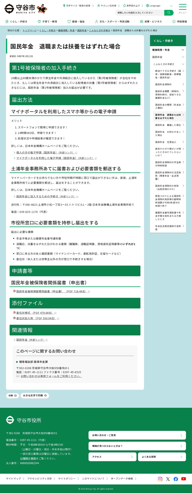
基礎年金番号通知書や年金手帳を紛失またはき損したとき (168, 212)
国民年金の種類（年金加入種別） (168, 102)
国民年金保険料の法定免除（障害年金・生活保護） (168, 172)
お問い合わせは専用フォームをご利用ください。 (51, 376)
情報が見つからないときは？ (107, 445)
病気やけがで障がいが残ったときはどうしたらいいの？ (168, 148)
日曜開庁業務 (28, 458)
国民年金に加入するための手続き (47, 196)
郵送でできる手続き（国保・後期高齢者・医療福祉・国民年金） (168, 71)
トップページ (30, 30)
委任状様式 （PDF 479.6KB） (36, 313)
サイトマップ (13, 478)
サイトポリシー (67, 478)
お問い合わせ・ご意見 (104, 435)
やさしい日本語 (108, 5)
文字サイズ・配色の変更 (78, 5)
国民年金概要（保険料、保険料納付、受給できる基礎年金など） (168, 91)
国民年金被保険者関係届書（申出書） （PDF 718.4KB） (53, 291)
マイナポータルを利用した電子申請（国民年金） (56, 158)
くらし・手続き (16, 21)
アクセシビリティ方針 (39, 478)
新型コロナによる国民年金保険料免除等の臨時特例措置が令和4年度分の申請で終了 (168, 197)
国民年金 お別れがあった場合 (168, 130)
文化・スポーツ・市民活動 (112, 21)
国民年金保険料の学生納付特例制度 (168, 160)
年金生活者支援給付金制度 (168, 224)
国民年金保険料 (163, 80)
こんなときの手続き (99, 30)
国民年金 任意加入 (165, 138)
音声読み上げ (133, 5)
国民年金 (82, 30)
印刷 (11, 395)
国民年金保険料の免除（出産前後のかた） (167, 184)
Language (155, 5)
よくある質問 (149, 456)
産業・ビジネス (151, 21)
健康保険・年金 (66, 30)
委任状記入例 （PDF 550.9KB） (37, 318)
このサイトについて (93, 478)
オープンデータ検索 (122, 478)
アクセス (97, 456)
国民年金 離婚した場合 (168, 121)
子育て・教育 (47, 21)
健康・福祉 (76, 21)
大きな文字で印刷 (33, 395)
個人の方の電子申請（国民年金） (46, 152)
